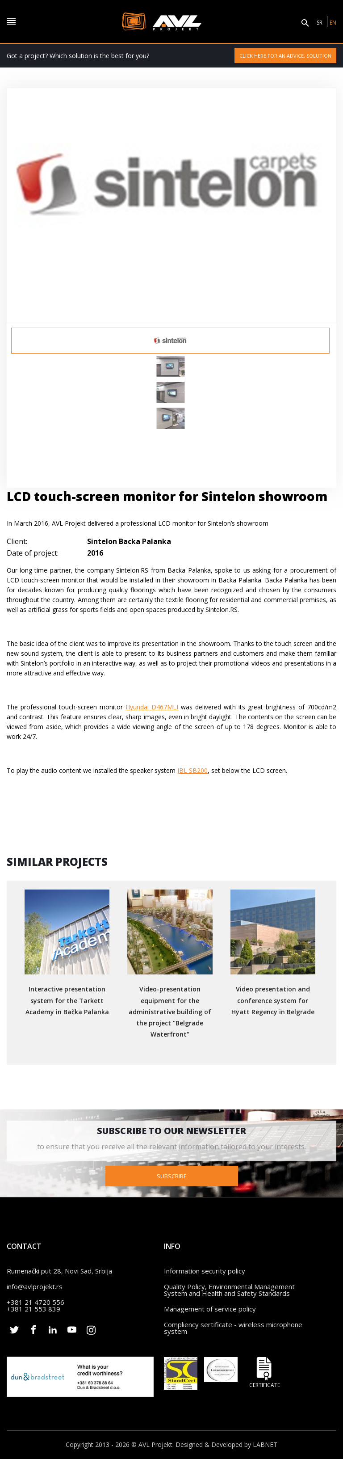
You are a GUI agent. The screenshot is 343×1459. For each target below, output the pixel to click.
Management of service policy (210, 1308)
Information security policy (204, 1270)
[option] (170, 341)
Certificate (264, 1372)
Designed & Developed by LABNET (226, 1444)
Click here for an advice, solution (285, 55)
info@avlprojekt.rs (35, 1286)
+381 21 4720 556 (35, 1302)
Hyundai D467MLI (151, 707)
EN (333, 22)
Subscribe (172, 1176)
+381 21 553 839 (33, 1308)
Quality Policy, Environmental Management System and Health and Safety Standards (229, 1290)
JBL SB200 (192, 770)
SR (319, 22)
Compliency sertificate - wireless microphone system (233, 1328)
